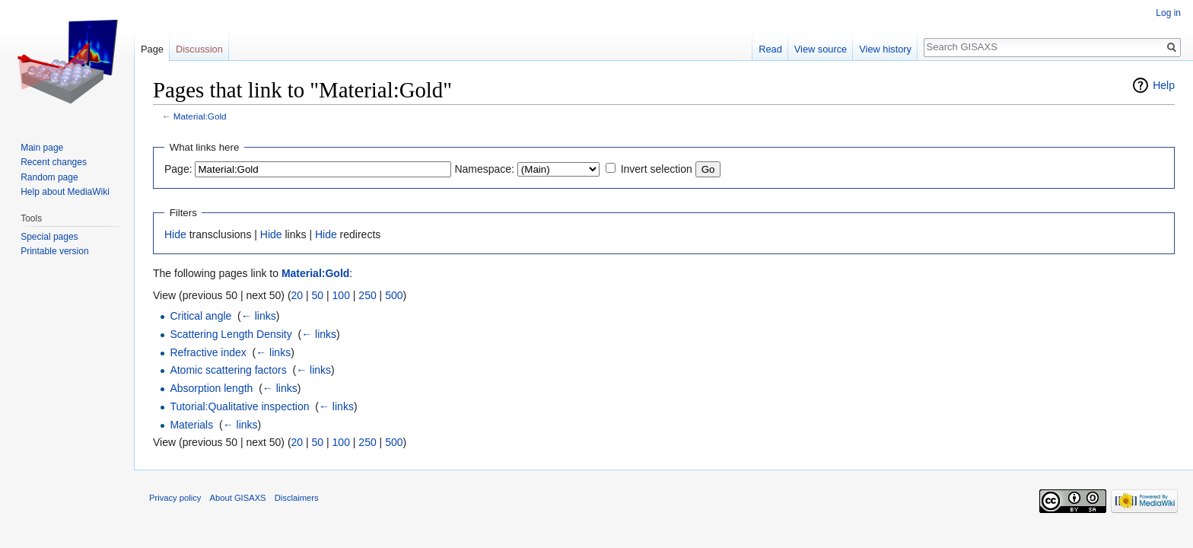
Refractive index (208, 352)
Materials (191, 425)
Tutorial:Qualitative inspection (239, 406)
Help (1164, 85)
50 (318, 295)
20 (297, 295)
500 (393, 295)
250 (367, 295)
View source (820, 49)
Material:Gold (200, 116)
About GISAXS (238, 497)
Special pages (49, 236)
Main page (42, 147)
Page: (178, 169)
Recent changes (54, 162)
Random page (49, 177)
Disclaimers (297, 497)
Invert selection (656, 169)
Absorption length (211, 388)
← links (258, 316)
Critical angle (200, 316)
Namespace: (484, 169)
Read (770, 49)
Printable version (54, 251)
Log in (1168, 13)
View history (885, 49)
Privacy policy (175, 497)
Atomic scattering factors (228, 370)
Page (152, 49)
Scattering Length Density (230, 334)
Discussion (199, 49)
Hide (175, 234)
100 (341, 295)
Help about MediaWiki (65, 191)
